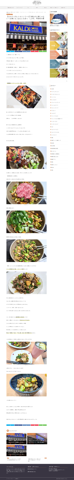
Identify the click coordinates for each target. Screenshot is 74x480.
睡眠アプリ (53, 159)
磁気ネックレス (54, 164)
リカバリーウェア (19, 7)
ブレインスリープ (54, 107)
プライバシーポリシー (10, 478)
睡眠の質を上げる (11, 7)
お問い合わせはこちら (32, 471)
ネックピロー (54, 99)
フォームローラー (54, 105)
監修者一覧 (63, 7)
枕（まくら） (54, 151)
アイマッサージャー (55, 91)
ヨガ (52, 126)
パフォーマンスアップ (55, 102)
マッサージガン (54, 121)
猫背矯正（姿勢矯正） (55, 153)
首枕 (52, 170)
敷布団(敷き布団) (54, 148)
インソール (53, 97)
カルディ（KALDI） (9, 14)
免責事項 (16, 478)
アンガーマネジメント (55, 94)
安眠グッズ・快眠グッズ (54, 7)
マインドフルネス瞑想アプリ (57, 118)
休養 (37, 7)
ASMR (52, 88)
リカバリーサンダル (55, 132)
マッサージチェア (54, 124)
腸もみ (45, 7)
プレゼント (53, 110)
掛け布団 (53, 145)
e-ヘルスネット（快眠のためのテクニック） (57, 469)
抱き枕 (52, 143)
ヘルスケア (53, 113)
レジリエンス (54, 134)
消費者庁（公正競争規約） (53, 470)
